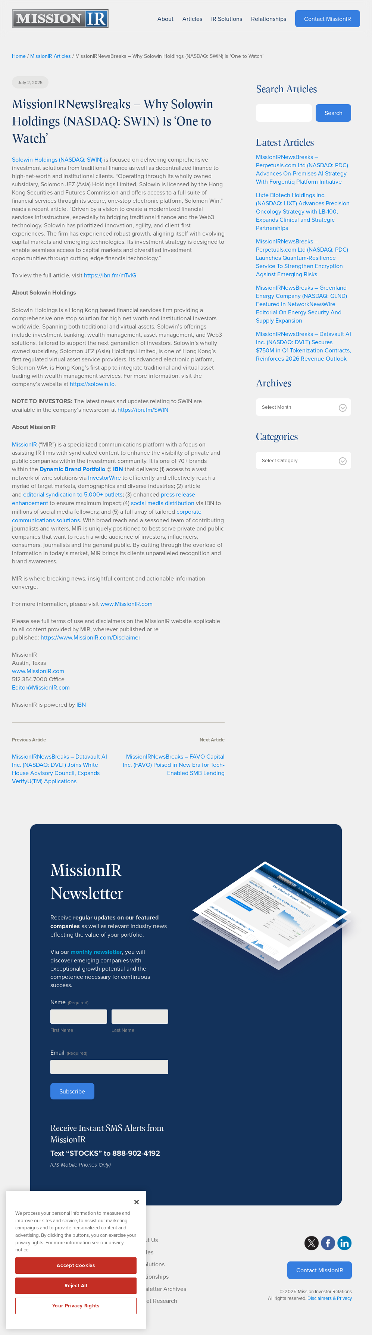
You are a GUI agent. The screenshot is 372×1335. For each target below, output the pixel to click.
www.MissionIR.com (126, 604)
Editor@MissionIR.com (41, 687)
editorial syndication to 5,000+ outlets (72, 494)
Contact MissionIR (319, 1270)
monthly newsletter (96, 951)
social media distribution (162, 503)
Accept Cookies (76, 1265)
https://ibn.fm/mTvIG (110, 275)
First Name (61, 1030)
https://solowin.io (92, 384)
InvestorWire (104, 477)
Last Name (123, 1030)
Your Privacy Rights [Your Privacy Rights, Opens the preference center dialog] (75, 1305)
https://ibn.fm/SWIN (143, 409)
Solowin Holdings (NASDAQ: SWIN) (57, 159)
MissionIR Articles (50, 56)
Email (68, 1052)
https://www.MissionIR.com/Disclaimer (90, 637)
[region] (76, 1260)
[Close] (136, 1202)
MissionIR (24, 444)
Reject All (76, 1285)
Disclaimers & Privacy (329, 1298)
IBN (81, 704)
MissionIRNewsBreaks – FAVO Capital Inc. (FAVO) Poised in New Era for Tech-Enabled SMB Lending (174, 764)
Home (19, 56)
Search (334, 113)
